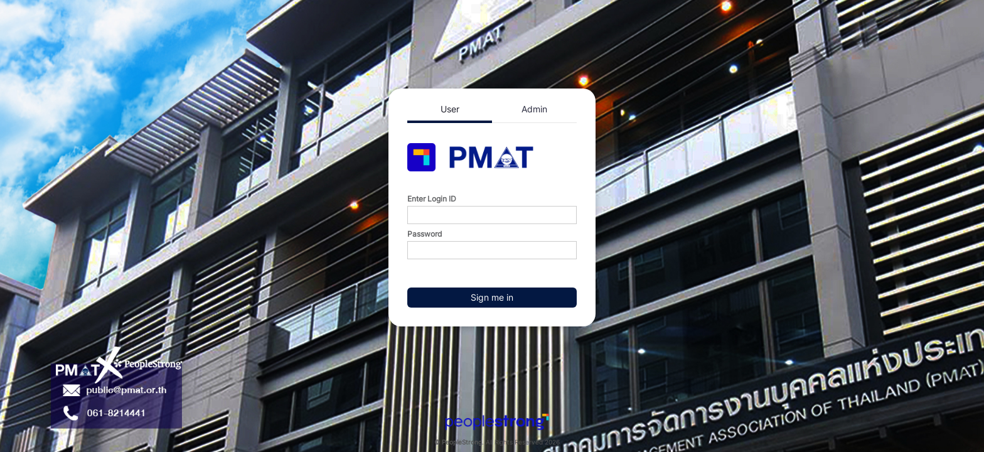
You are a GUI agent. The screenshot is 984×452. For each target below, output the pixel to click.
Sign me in (492, 297)
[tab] (449, 110)
